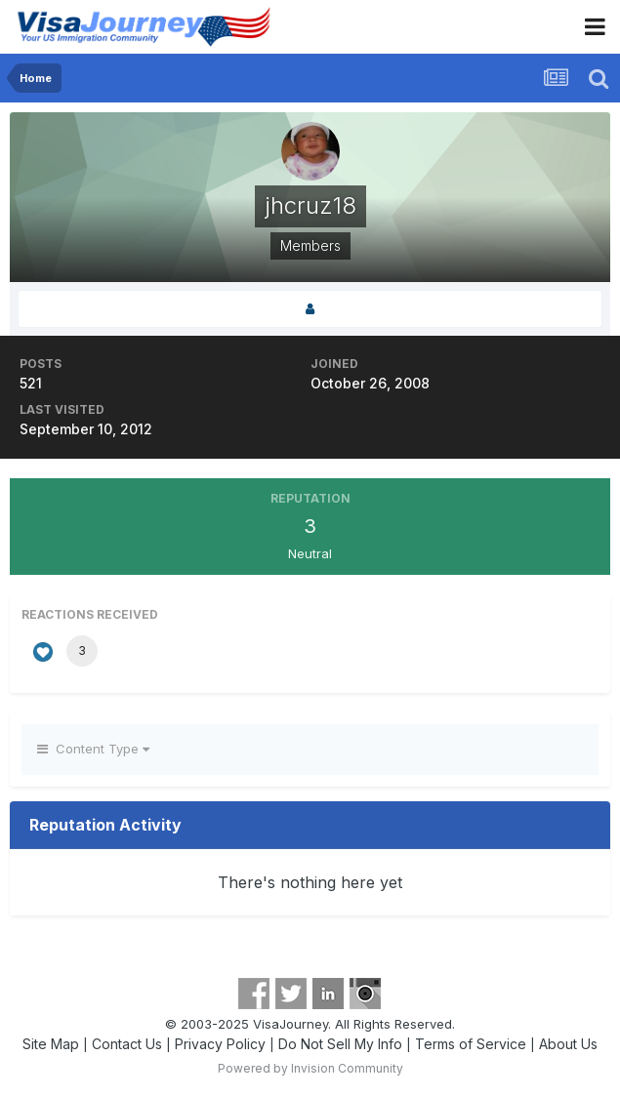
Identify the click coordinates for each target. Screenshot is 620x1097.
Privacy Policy (220, 1044)
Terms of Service (470, 1044)
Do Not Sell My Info (340, 1044)
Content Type (93, 748)
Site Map (50, 1044)
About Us (568, 1044)
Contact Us (127, 1044)
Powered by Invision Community (310, 1068)
